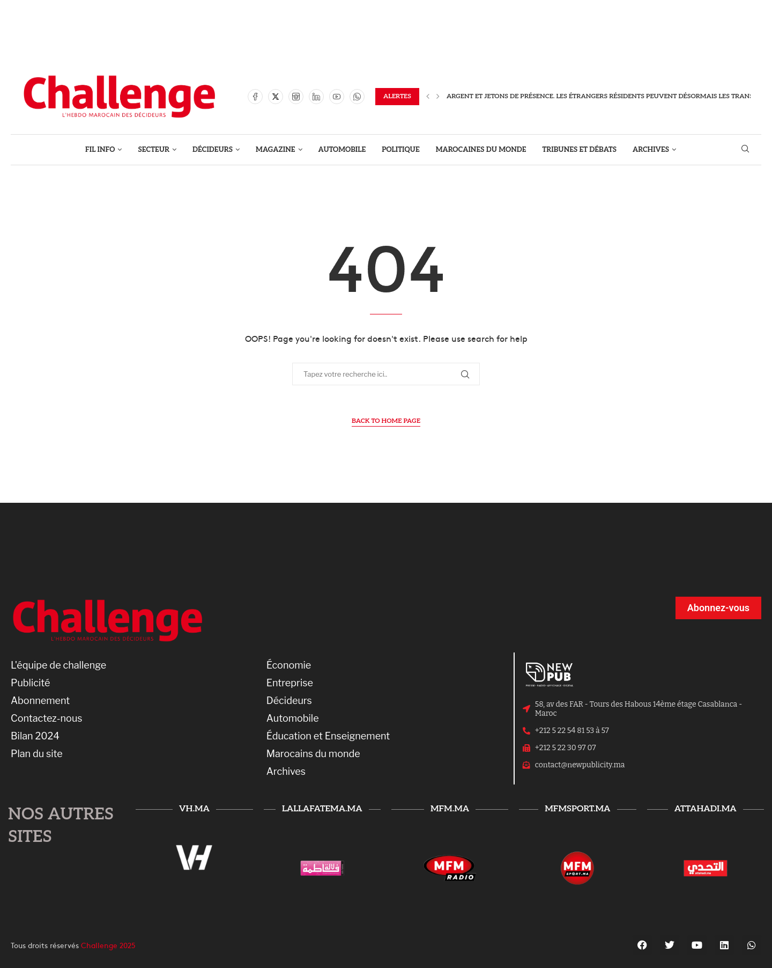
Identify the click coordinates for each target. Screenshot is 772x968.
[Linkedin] (316, 96)
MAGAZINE (275, 149)
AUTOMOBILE (342, 149)
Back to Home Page (386, 421)
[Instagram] (295, 96)
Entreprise (289, 683)
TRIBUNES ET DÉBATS (580, 149)
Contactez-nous (47, 718)
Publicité (30, 683)
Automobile (292, 718)
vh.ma (194, 809)
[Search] (745, 149)
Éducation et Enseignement (328, 736)
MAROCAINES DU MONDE (481, 149)
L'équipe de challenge (58, 665)
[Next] (438, 96)
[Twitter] (275, 96)
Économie (288, 665)
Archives (286, 771)
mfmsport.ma (577, 809)
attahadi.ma (705, 809)
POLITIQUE (401, 149)
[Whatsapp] (357, 96)
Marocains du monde (313, 754)
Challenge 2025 (108, 945)
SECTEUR (153, 149)
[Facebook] (255, 96)
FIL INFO (100, 149)
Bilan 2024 (35, 736)
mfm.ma (449, 809)
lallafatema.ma (322, 809)
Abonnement (40, 701)
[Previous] (428, 96)
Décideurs (289, 701)
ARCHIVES (651, 149)
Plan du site (37, 754)
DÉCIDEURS (212, 149)
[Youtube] (336, 96)
